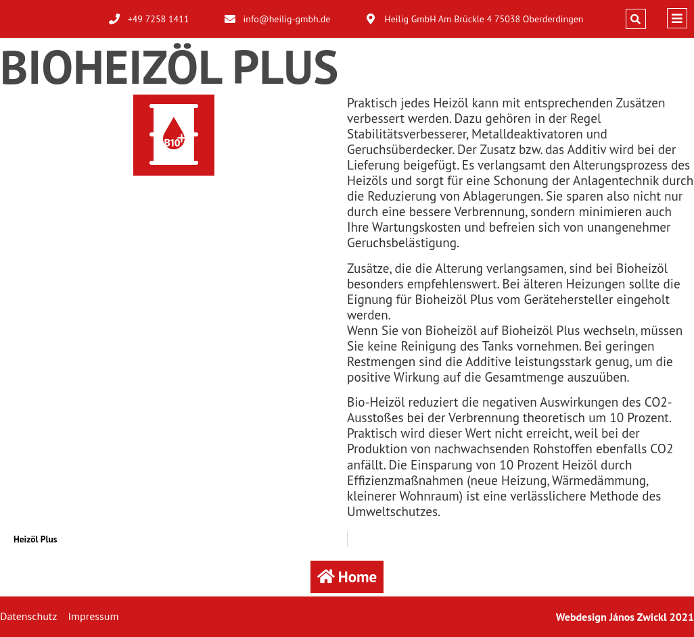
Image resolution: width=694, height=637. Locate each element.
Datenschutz (28, 616)
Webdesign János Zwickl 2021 (625, 616)
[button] (636, 19)
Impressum (93, 616)
